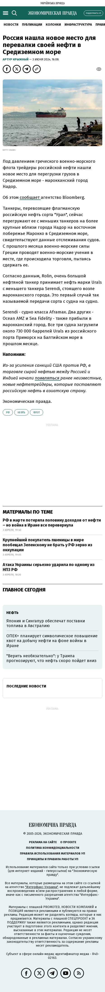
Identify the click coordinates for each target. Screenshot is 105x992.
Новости (11, 25)
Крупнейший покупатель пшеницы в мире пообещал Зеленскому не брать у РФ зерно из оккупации (47, 544)
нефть (21, 412)
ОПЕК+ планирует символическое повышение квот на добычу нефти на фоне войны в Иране (52, 640)
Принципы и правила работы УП (52, 859)
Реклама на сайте (43, 842)
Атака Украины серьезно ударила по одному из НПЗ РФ (49, 567)
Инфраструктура (78, 25)
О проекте (68, 842)
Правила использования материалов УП (52, 853)
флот (36, 412)
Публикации (32, 25)
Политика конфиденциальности (52, 847)
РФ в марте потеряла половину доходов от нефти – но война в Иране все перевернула (52, 523)
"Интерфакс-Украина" (41, 887)
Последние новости (26, 686)
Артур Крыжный (16, 59)
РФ (8, 412)
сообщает (30, 197)
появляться (47, 378)
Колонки (53, 25)
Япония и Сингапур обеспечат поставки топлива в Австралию (45, 623)
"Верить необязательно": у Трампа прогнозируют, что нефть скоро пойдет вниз (51, 658)
